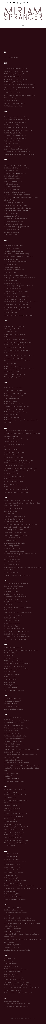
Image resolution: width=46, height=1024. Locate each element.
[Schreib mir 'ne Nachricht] (27, 2)
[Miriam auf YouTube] (14, 2)
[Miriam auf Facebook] (3, 2)
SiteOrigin (32, 1018)
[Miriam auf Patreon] (10, 2)
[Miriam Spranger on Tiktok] (20, 2)
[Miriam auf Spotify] (17, 2)
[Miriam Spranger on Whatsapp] (24, 2)
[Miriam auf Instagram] (7, 2)
